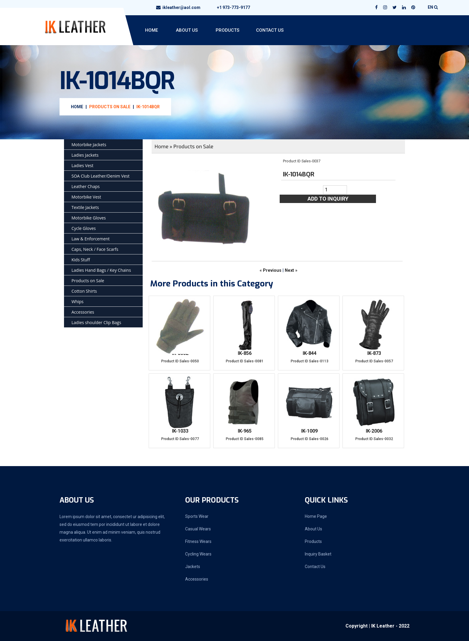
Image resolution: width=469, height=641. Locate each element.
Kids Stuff (80, 259)
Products (227, 30)
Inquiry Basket (318, 554)
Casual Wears (198, 528)
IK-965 (245, 431)
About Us (187, 30)
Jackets (192, 566)
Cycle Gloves (83, 228)
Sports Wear (196, 516)
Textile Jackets (85, 207)
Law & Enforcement (90, 239)
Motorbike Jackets (88, 144)
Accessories (82, 312)
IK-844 (309, 353)
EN (433, 7)
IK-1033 (180, 431)
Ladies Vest (82, 165)
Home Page (316, 516)
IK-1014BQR (148, 106)
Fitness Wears (198, 541)
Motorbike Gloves (88, 218)
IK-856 (245, 353)
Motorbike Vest (86, 197)
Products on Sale (109, 106)
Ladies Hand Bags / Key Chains (101, 270)
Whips (77, 301)
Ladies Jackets (84, 155)
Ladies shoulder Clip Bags (96, 322)
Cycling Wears (198, 554)
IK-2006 (374, 431)
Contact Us (270, 30)
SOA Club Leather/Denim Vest (100, 176)
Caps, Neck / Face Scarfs (94, 249)
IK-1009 (309, 431)
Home (151, 30)
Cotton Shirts (84, 291)
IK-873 (374, 353)
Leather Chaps (85, 186)
